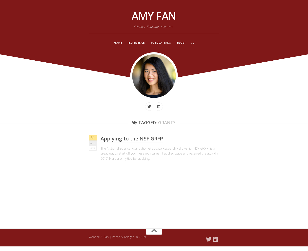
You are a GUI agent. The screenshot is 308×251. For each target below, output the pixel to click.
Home (116, 42)
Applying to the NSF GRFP (133, 138)
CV (194, 42)
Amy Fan (154, 16)
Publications (161, 42)
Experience (135, 42)
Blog (182, 42)
